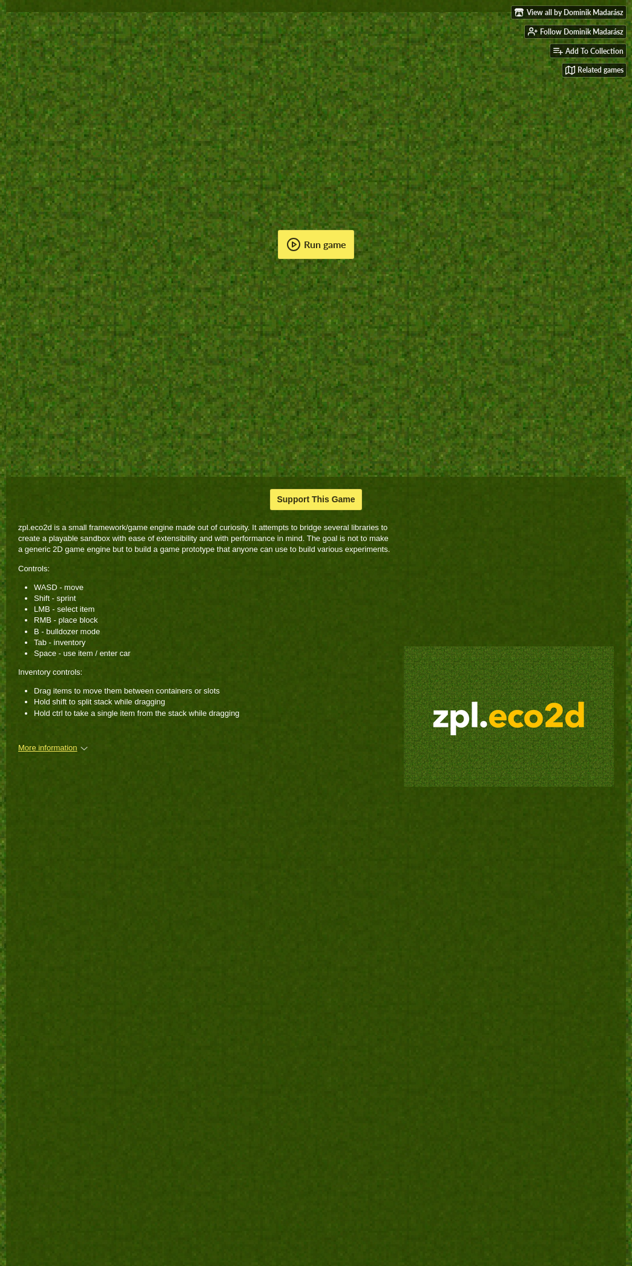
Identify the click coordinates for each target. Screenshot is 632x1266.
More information (53, 747)
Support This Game (316, 499)
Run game (316, 244)
